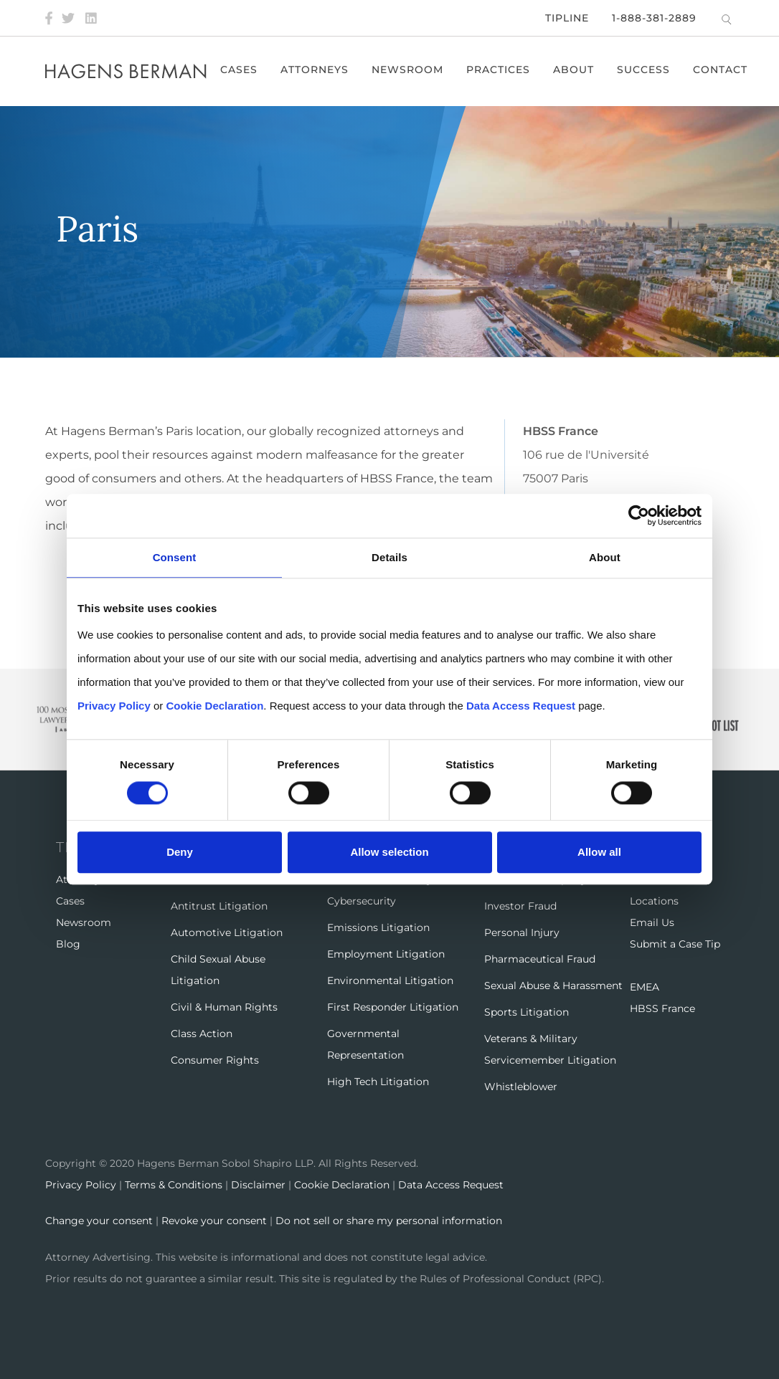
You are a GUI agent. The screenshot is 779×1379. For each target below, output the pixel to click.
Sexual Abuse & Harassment (553, 985)
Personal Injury (522, 932)
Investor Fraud (520, 906)
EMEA (644, 986)
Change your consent (99, 1220)
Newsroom (408, 69)
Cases (239, 69)
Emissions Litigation (378, 927)
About (574, 69)
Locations (654, 900)
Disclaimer (258, 1184)
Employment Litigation (386, 954)
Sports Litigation (526, 1012)
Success (644, 69)
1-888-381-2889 (654, 17)
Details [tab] (389, 558)
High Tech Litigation (378, 1081)
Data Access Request (451, 1184)
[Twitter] (68, 18)
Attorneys (315, 69)
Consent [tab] (175, 558)
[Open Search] (726, 19)
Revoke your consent (214, 1220)
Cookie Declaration (342, 1184)
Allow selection (389, 852)
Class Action (201, 1033)
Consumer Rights (215, 1060)
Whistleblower (520, 1086)
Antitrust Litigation (219, 906)
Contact (721, 69)
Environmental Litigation (390, 980)
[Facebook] (48, 18)
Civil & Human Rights (224, 1007)
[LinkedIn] (91, 18)
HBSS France (662, 1008)
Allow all (599, 852)
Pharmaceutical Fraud (539, 959)
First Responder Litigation (392, 1007)
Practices (499, 69)
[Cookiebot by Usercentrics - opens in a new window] (639, 516)
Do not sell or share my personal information (388, 1220)
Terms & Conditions (173, 1184)
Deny (179, 852)
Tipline (567, 17)
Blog (68, 943)
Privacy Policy (80, 1184)
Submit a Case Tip (675, 943)
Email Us (652, 922)
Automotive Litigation (227, 932)
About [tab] (604, 558)
